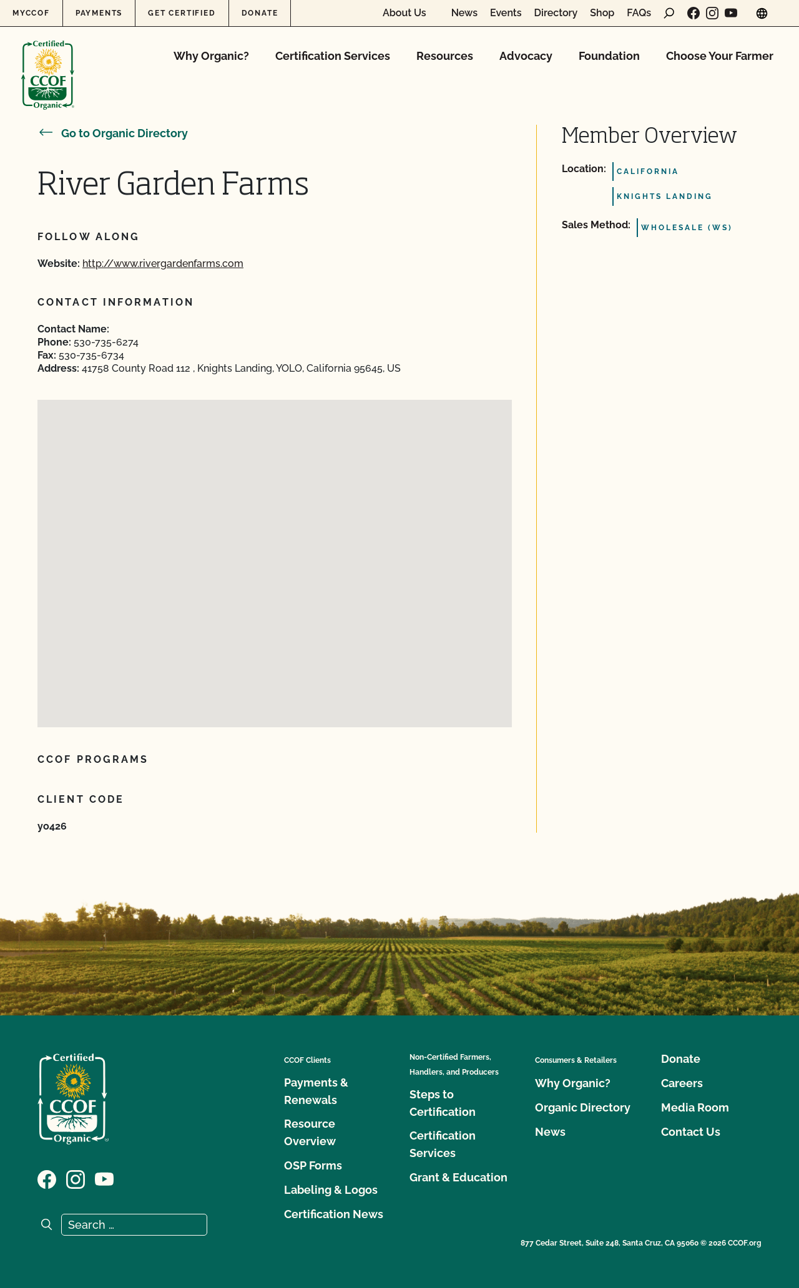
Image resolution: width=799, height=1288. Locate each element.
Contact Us (690, 1131)
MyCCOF (31, 13)
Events (506, 13)
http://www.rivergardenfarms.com (162, 263)
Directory (556, 13)
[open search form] (669, 13)
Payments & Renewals (316, 1091)
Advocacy (525, 55)
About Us (404, 13)
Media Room (695, 1107)
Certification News (333, 1214)
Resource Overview (310, 1132)
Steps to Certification (442, 1103)
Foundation (609, 55)
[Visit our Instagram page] (712, 13)
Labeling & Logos (331, 1189)
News (464, 13)
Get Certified (181, 13)
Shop (602, 13)
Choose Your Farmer (719, 55)
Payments (99, 13)
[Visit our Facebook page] (693, 13)
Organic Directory (582, 1107)
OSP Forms (313, 1165)
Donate (260, 13)
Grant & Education (458, 1177)
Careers (682, 1083)
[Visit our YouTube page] (731, 13)
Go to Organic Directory (112, 133)
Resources (444, 55)
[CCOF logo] (47, 62)
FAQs (639, 13)
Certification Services (332, 55)
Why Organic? (211, 55)
